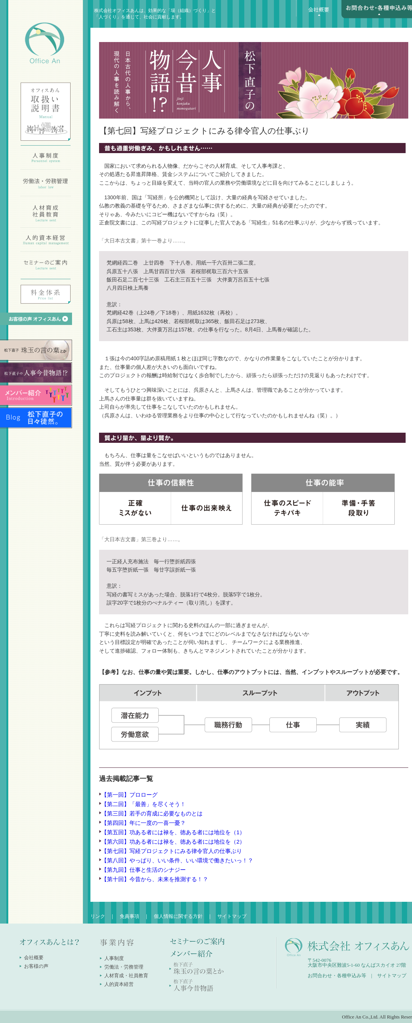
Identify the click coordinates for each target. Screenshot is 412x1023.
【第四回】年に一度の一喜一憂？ (143, 823)
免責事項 (129, 916)
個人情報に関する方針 (178, 916)
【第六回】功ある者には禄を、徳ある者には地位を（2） (173, 841)
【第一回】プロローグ (129, 794)
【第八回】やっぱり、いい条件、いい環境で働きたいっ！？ (177, 860)
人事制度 (114, 958)
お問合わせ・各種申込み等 (337, 975)
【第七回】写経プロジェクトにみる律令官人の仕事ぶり (171, 851)
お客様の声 (36, 966)
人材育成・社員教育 (126, 975)
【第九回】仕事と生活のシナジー (143, 870)
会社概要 (34, 957)
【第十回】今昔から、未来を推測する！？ (154, 879)
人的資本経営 (119, 984)
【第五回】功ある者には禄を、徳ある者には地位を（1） (173, 832)
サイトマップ (232, 916)
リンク (97, 916)
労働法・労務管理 (123, 967)
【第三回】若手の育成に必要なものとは (152, 813)
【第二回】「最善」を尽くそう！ (143, 804)
